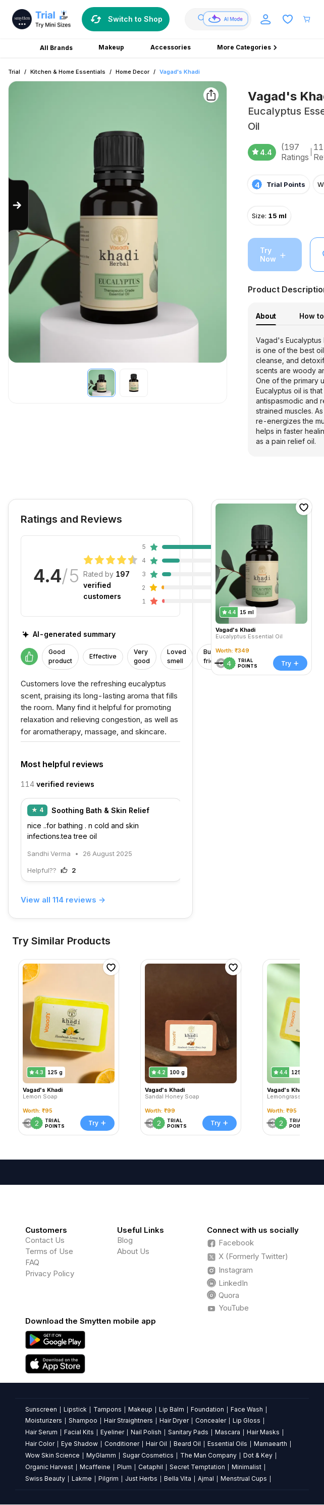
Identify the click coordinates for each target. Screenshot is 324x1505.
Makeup (140, 1409)
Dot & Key (258, 1455)
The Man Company (208, 1455)
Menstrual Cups (244, 1478)
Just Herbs (141, 1478)
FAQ (32, 1262)
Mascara (227, 1432)
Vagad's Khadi (179, 71)
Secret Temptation (197, 1467)
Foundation (207, 1409)
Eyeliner (112, 1432)
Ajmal (206, 1478)
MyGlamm (101, 1455)
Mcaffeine (95, 1467)
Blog (125, 1240)
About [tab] (266, 316)
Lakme (82, 1478)
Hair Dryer (174, 1420)
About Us (133, 1251)
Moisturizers (43, 1420)
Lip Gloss (246, 1420)
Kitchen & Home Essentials (67, 71)
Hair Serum (41, 1432)
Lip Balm (171, 1409)
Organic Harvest (49, 1467)
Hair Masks (263, 1432)
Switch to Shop (126, 19)
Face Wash (247, 1409)
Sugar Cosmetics (148, 1455)
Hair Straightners (128, 1420)
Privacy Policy (49, 1273)
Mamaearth (270, 1443)
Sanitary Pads (188, 1432)
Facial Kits (79, 1432)
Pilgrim (108, 1478)
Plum (124, 1467)
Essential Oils (227, 1443)
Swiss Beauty (45, 1478)
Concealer (210, 1420)
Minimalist (246, 1467)
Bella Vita (177, 1478)
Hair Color (40, 1443)
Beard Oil (187, 1443)
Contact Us (45, 1240)
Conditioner (121, 1443)
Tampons (107, 1409)
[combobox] (221, 19)
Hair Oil (156, 1443)
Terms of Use (49, 1251)
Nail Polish (146, 1432)
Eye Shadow (79, 1443)
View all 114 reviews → (63, 900)
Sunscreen (41, 1409)
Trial (14, 71)
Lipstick (75, 1409)
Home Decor (132, 71)
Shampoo (83, 1420)
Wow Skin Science (52, 1455)
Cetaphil (150, 1467)
